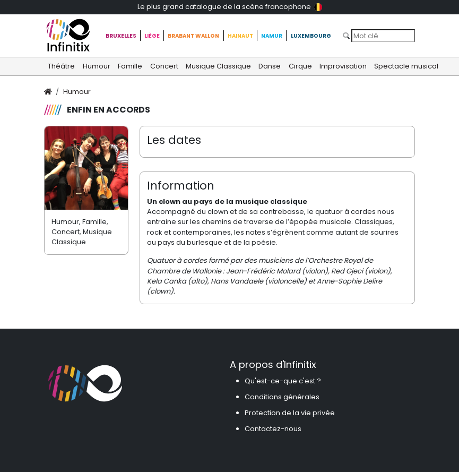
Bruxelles (121, 36)
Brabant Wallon (193, 36)
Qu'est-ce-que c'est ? (283, 381)
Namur (271, 36)
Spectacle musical (406, 66)
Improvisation (343, 66)
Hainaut (240, 36)
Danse (269, 66)
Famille (130, 66)
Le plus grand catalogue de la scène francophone (229, 7)
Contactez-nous (273, 429)
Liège (152, 36)
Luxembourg (311, 36)
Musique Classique (218, 66)
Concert (164, 66)
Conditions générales (282, 397)
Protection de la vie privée (290, 413)
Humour (96, 66)
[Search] (383, 35)
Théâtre (61, 66)
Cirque (300, 66)
